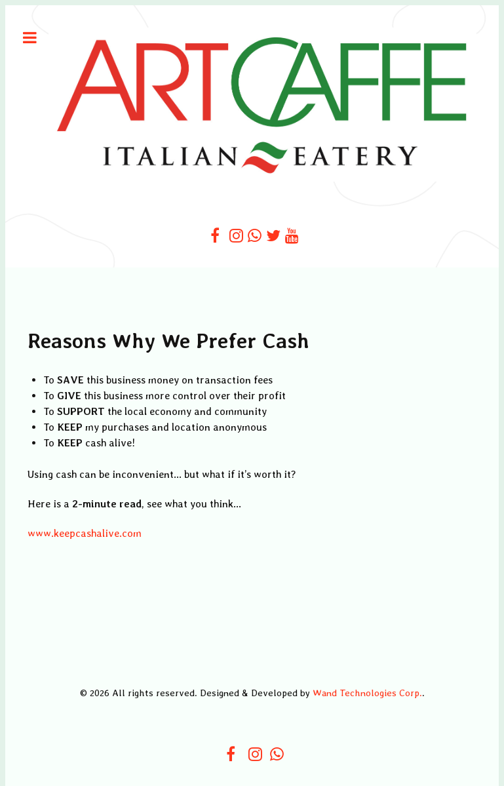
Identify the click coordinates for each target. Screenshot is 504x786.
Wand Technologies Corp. (367, 692)
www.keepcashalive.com (85, 533)
